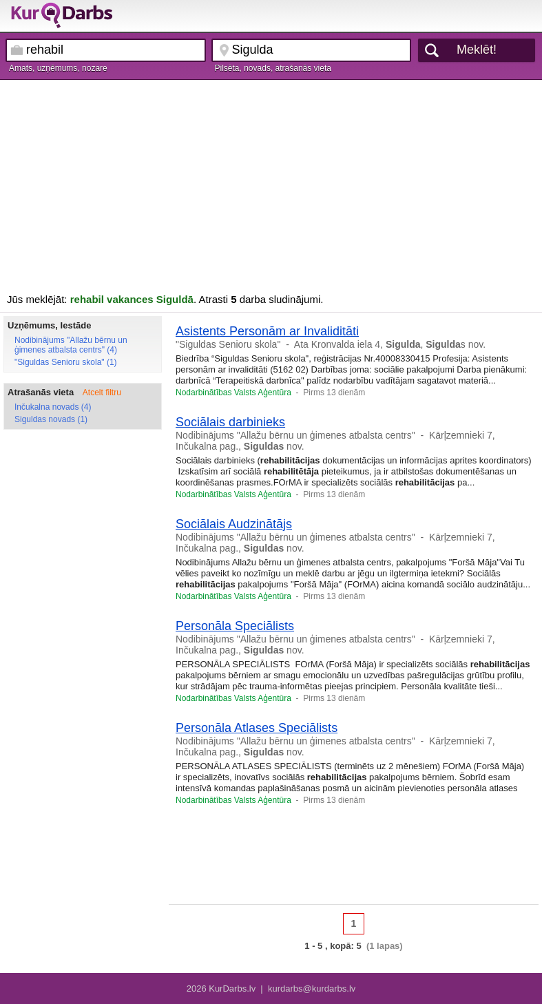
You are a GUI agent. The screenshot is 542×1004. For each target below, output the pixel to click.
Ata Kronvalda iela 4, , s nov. (390, 344)
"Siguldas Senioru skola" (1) (65, 362)
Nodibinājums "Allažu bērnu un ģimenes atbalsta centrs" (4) (70, 345)
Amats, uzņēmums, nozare (58, 68)
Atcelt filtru (102, 392)
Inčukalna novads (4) (52, 407)
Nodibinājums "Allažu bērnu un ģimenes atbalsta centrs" (295, 435)
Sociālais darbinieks (230, 422)
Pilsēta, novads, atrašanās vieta (273, 68)
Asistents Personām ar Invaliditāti (267, 331)
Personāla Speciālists (235, 626)
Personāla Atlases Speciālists (256, 728)
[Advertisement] (271, 183)
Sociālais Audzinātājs (234, 524)
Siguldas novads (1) (50, 419)
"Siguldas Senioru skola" (228, 344)
